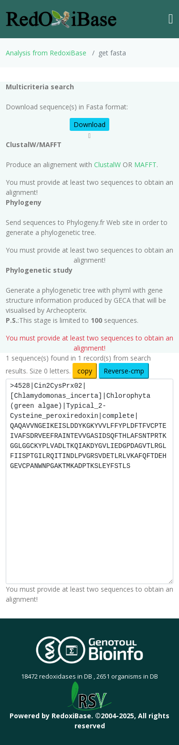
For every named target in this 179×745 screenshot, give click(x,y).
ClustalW (107, 164)
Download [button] (89, 124)
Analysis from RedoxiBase (46, 52)
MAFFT (145, 164)
